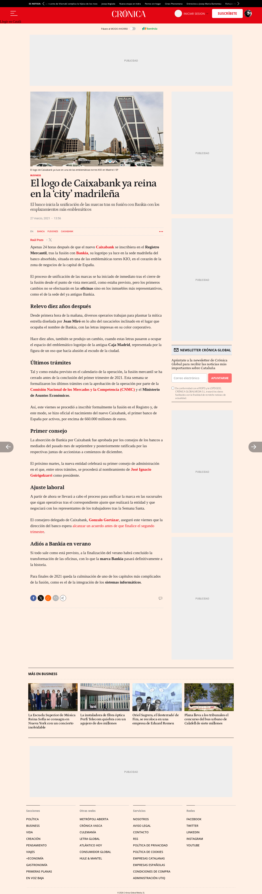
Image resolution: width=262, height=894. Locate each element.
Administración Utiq (149, 878)
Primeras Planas (39, 871)
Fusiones (52, 231)
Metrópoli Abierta (94, 819)
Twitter (192, 826)
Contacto (141, 832)
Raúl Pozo (37, 239)
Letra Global (90, 839)
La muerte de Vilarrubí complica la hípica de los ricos (71, 3)
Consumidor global (95, 852)
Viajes (30, 852)
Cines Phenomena (174, 3)
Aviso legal (142, 826)
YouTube (193, 845)
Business (35, 175)
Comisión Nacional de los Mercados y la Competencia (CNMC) (82, 389)
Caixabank (67, 231)
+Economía (34, 858)
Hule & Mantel (91, 858)
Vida (29, 832)
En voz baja (35, 878)
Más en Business (42, 674)
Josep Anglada (108, 3)
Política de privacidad (150, 845)
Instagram (194, 839)
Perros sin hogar (153, 3)
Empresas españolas (149, 865)
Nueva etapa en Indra (130, 3)
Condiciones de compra (151, 871)
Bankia (82, 253)
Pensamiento (36, 845)
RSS (135, 839)
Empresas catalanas (149, 858)
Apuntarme (219, 378)
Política (32, 819)
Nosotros (141, 819)
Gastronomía (36, 865)
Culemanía (88, 832)
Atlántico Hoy (91, 845)
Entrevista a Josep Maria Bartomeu (204, 3)
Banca (41, 231)
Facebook (193, 819)
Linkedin (193, 832)
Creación (33, 839)
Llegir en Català (10, 21)
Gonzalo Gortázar (104, 520)
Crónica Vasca (91, 826)
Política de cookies (148, 852)
